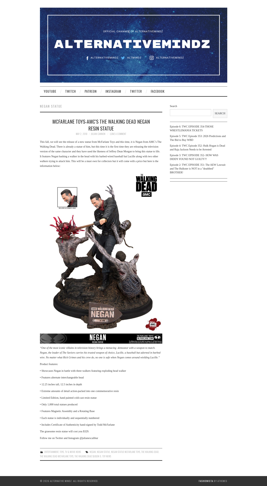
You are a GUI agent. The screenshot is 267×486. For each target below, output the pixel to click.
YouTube (50, 91)
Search (173, 106)
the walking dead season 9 (88, 456)
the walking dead (150, 452)
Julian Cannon (98, 134)
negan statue (103, 452)
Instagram (113, 91)
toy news (106, 456)
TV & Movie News (73, 452)
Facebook (158, 91)
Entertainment (51, 452)
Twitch (70, 91)
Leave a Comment (118, 134)
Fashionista (206, 481)
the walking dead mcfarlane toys (56, 456)
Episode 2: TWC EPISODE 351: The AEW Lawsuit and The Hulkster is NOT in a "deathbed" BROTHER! (198, 168)
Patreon (91, 91)
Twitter (136, 91)
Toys (62, 452)
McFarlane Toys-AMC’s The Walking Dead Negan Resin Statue (101, 125)
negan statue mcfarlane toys (125, 452)
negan (93, 452)
